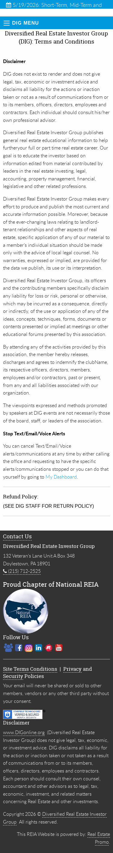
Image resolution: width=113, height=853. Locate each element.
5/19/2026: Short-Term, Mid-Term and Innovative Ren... (54, 5)
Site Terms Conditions (30, 668)
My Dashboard (61, 476)
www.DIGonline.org (24, 732)
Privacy (72, 668)
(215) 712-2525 (22, 571)
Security (13, 676)
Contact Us (17, 536)
